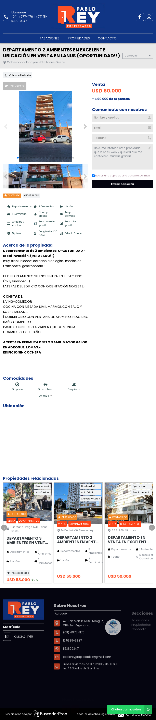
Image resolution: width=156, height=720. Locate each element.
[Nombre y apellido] (122, 118)
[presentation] (4, 527)
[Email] (122, 128)
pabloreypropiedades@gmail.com (87, 671)
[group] (45, 126)
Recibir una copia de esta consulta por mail (121, 175)
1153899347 (71, 662)
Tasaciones (49, 38)
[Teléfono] (122, 138)
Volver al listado (17, 75)
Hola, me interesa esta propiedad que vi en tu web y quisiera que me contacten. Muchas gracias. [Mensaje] (122, 157)
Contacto (107, 38)
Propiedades (79, 38)
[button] (85, 126)
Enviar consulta (122, 184)
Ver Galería (14, 85)
